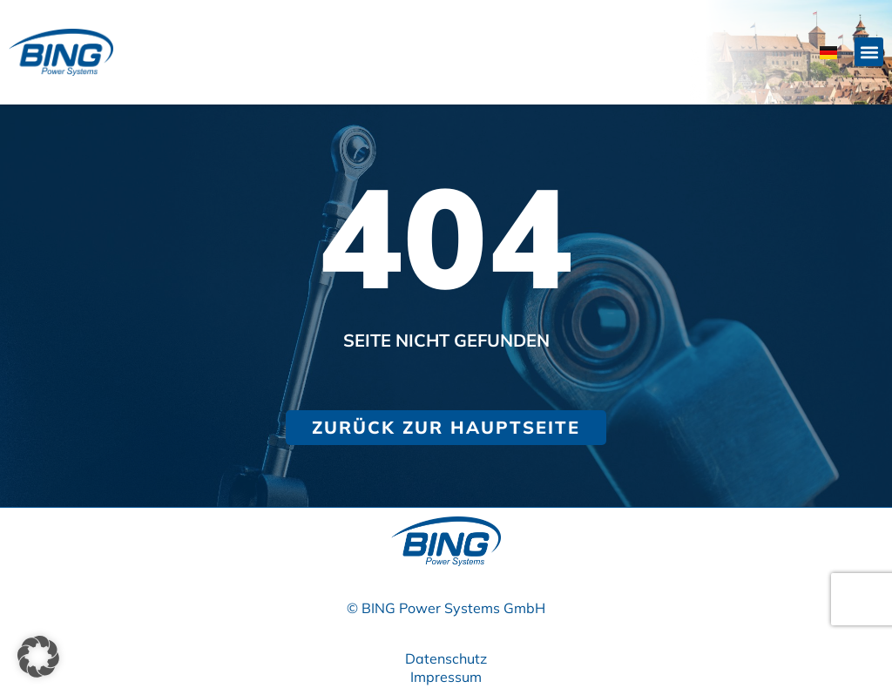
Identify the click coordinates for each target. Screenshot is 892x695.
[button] (869, 51)
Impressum (446, 676)
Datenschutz (446, 658)
